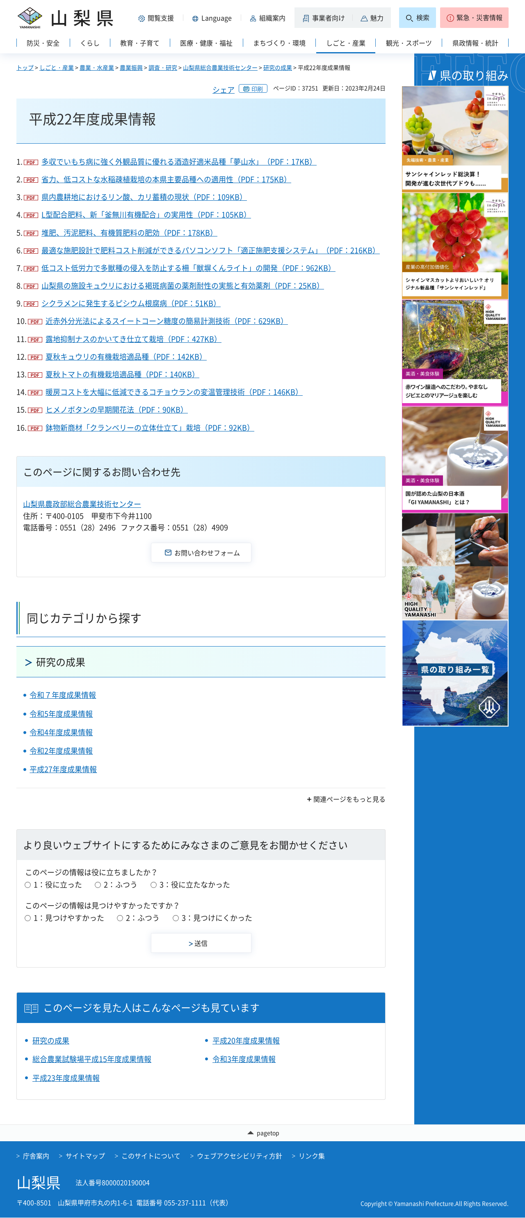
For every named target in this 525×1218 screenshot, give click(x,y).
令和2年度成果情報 (61, 750)
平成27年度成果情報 (63, 769)
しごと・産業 (56, 67)
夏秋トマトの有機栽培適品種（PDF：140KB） (122, 374)
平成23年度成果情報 (66, 1078)
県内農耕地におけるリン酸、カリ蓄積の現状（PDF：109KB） (144, 196)
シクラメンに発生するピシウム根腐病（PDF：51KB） (131, 303)
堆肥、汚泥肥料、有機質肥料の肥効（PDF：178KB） (129, 232)
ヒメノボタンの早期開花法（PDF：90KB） (117, 409)
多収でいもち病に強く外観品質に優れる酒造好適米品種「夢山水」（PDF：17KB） (179, 161)
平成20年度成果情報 (246, 1040)
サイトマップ (85, 1156)
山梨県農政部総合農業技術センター (82, 503)
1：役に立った (58, 884)
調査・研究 (162, 67)
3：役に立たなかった (195, 884)
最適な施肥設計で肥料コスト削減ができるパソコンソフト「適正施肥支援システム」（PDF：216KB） (210, 250)
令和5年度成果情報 (61, 713)
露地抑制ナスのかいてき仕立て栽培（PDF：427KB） (133, 338)
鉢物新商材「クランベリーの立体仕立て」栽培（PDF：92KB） (150, 427)
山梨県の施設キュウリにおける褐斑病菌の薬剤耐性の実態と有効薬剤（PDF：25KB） (182, 285)
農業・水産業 (97, 67)
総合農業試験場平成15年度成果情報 (91, 1059)
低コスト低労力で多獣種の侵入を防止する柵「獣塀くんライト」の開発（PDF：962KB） (188, 267)
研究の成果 (277, 67)
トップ (25, 67)
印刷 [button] (257, 89)
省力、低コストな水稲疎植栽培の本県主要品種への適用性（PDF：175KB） (166, 179)
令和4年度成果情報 (61, 732)
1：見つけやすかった (69, 917)
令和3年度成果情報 (244, 1059)
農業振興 (131, 67)
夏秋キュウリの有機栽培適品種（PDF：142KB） (126, 356)
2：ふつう (120, 884)
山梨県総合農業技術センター (220, 67)
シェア (223, 89)
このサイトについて (150, 1156)
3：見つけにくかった (217, 917)
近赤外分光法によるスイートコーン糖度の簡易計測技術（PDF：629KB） (167, 320)
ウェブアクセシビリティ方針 (239, 1156)
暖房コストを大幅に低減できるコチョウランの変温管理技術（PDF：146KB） (174, 391)
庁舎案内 (36, 1156)
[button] (157, 17)
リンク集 (312, 1156)
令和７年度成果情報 (63, 694)
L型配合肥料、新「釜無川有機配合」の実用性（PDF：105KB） (146, 214)
